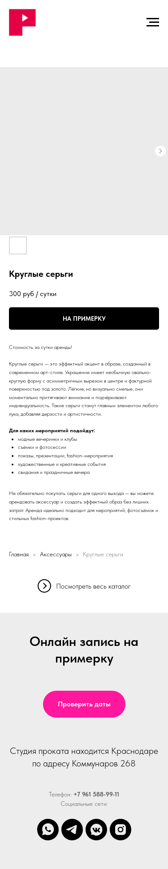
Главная (19, 554)
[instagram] (120, 829)
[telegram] (72, 829)
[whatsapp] (48, 829)
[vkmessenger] (96, 829)
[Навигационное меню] (152, 22)
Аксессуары (56, 554)
